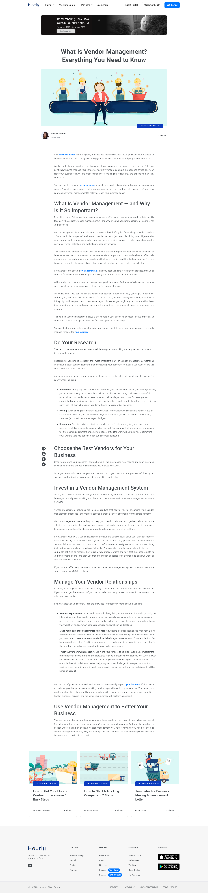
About (102, 860)
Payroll (73, 860)
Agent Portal (131, 5)
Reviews (73, 870)
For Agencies (134, 875)
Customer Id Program (149, 887)
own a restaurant (89, 270)
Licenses (103, 865)
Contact (102, 875)
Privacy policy (129, 887)
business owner (67, 154)
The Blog (132, 865)
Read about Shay (66, 31)
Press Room (104, 855)
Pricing (73, 865)
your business (81, 332)
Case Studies (134, 870)
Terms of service (170, 887)
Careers (102, 870)
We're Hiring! (113, 870)
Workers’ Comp (67, 5)
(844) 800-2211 (115, 875)
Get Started (172, 5)
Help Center (134, 860)
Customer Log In (152, 5)
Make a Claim (135, 855)
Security (114, 887)
